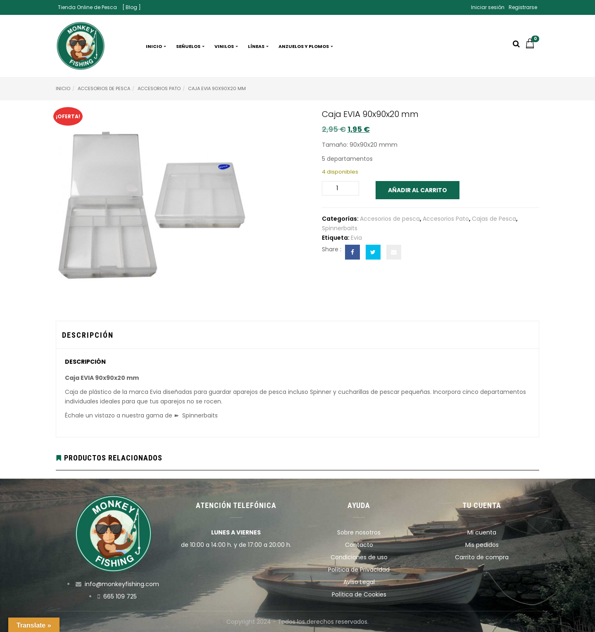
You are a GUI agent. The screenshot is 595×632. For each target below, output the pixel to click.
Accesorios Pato (159, 88)
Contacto (359, 545)
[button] (532, 46)
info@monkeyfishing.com (122, 584)
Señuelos (190, 46)
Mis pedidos (482, 545)
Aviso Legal (359, 582)
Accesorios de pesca (104, 88)
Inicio (156, 46)
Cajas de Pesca (494, 219)
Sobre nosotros (359, 532)
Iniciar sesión (488, 7)
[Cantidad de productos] (340, 188)
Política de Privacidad (359, 569)
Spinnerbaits (339, 228)
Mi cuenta (481, 532)
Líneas (258, 46)
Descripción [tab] (88, 335)
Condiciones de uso (359, 557)
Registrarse (523, 7)
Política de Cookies (359, 594)
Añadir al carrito (417, 190)
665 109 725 (120, 596)
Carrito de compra (482, 557)
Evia (356, 238)
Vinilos (226, 46)
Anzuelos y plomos (305, 46)
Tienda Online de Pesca (87, 7)
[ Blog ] (131, 7)
